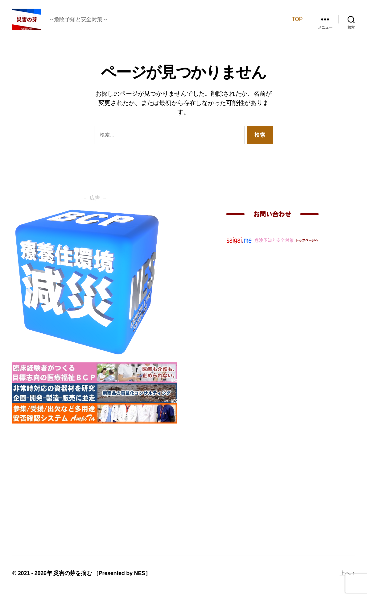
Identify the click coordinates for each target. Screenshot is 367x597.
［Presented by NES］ (122, 579)
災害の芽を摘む (73, 579)
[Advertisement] (94, 488)
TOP (297, 22)
